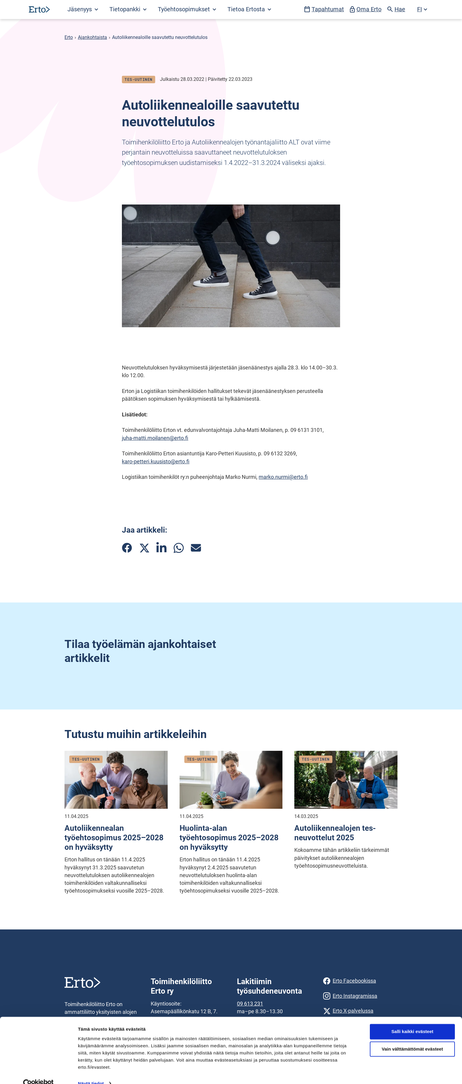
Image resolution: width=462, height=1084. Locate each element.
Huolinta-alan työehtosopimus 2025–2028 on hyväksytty (229, 838)
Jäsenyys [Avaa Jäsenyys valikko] (82, 9)
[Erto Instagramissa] (360, 996)
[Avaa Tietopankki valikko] (127, 9)
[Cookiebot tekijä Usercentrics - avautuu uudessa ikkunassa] (38, 1072)
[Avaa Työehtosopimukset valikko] (186, 9)
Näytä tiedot (91, 1072)
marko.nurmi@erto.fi (283, 477)
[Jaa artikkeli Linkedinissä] (161, 548)
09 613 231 (250, 1004)
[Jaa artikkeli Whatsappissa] (179, 548)
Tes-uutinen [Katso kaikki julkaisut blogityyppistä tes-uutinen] (139, 79)
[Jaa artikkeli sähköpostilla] (196, 548)
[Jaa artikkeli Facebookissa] (127, 548)
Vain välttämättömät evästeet (412, 1038)
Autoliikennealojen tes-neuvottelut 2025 (335, 833)
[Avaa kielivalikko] (422, 9)
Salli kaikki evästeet (412, 1020)
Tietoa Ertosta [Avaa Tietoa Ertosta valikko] (249, 9)
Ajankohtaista (92, 37)
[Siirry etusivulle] (39, 9)
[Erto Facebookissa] (360, 981)
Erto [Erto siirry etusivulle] (69, 37)
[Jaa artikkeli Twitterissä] (144, 548)
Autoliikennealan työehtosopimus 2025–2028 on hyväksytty (114, 838)
